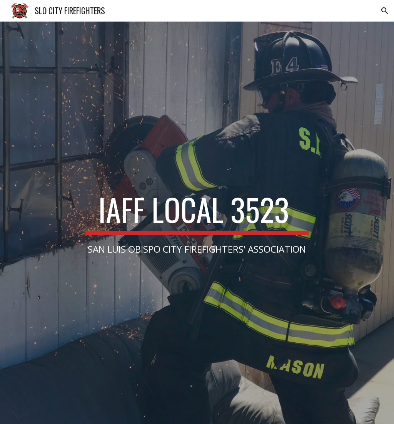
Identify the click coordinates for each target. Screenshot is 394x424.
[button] (385, 11)
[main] (196, 223)
